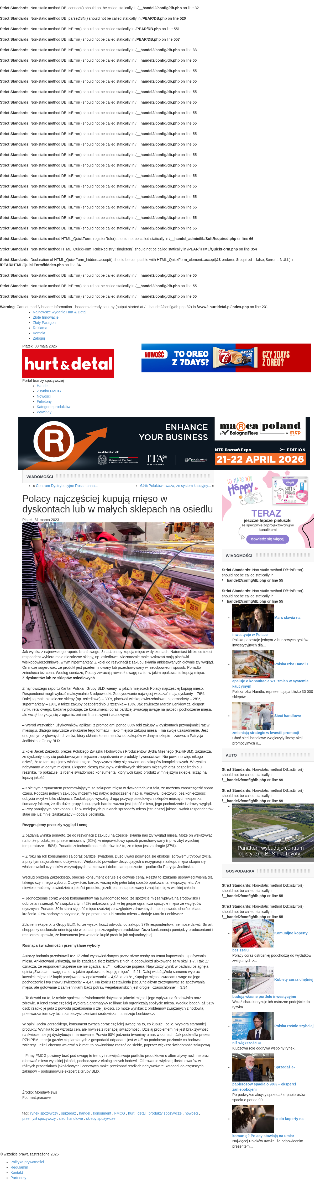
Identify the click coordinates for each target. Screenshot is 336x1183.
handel (84, 1113)
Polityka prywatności (27, 1162)
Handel (42, 386)
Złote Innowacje (46, 317)
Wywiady (44, 412)
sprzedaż (68, 1113)
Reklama (40, 328)
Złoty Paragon (44, 322)
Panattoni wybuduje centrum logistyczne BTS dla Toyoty (271, 851)
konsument (102, 1113)
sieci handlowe (71, 1118)
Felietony (44, 401)
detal (141, 1113)
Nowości (44, 396)
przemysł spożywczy (39, 1118)
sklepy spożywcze (101, 1118)
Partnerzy (18, 1178)
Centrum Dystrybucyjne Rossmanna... (67, 486)
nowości (191, 1113)
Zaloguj (39, 338)
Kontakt (39, 333)
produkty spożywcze (165, 1113)
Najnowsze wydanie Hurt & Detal (59, 312)
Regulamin (19, 1167)
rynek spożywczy (44, 1113)
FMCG (119, 1113)
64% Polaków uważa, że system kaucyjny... (175, 486)
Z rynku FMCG (49, 391)
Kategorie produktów (53, 407)
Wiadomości (40, 476)
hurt (131, 1113)
